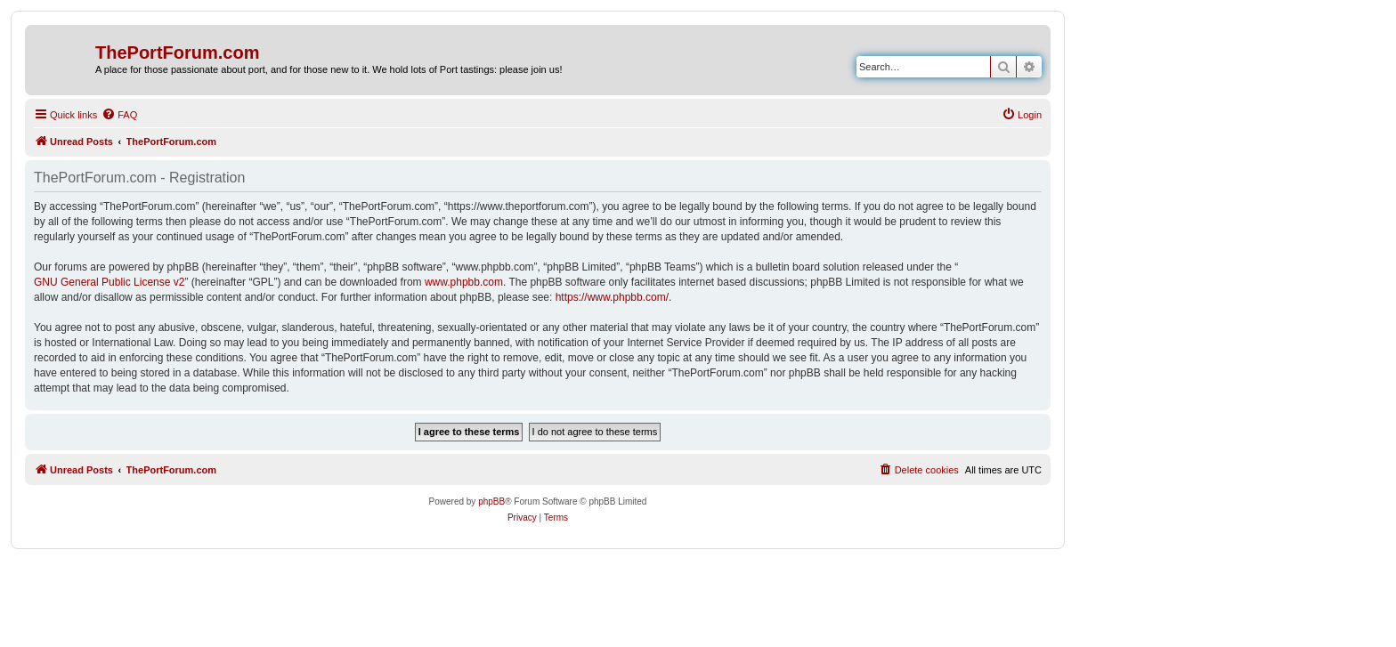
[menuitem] (119, 114)
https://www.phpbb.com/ (612, 297)
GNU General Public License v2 (109, 282)
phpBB (491, 501)
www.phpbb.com (464, 282)
